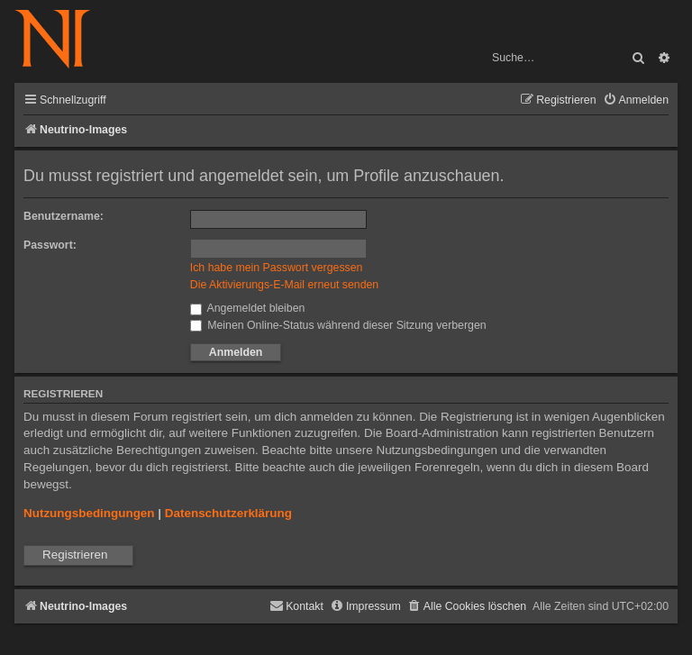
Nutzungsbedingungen (89, 513)
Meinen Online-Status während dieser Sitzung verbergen (338, 325)
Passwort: (50, 245)
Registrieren (74, 554)
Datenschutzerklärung (228, 513)
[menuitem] (636, 100)
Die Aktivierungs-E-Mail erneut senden (284, 284)
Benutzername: (63, 216)
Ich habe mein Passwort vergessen (276, 267)
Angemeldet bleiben (247, 308)
